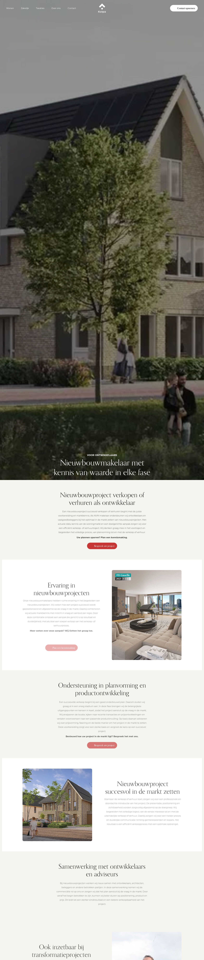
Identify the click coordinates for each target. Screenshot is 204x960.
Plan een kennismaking (61, 648)
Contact (72, 8)
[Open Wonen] (11, 8)
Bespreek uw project (102, 545)
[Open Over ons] (57, 8)
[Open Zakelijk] (26, 8)
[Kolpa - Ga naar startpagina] (102, 8)
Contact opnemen (184, 8)
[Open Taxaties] (41, 8)
